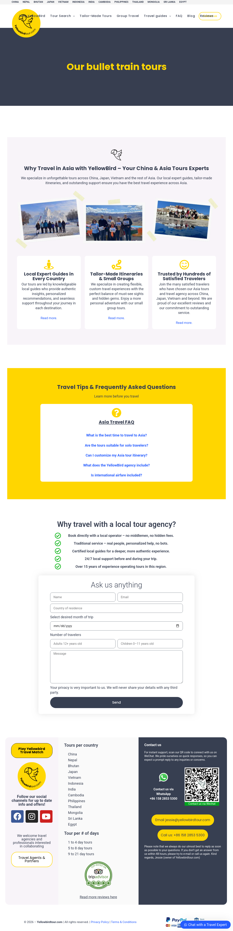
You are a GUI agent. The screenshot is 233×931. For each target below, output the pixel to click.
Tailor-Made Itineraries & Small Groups (116, 278)
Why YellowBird (32, 16)
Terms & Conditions (124, 916)
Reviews (207, 16)
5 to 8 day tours (80, 843)
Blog (191, 16)
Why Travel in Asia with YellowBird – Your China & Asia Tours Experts (117, 168)
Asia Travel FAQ (116, 422)
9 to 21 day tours (81, 848)
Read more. (49, 318)
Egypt (183, 2)
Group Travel (128, 16)
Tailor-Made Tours (96, 16)
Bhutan (38, 2)
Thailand (138, 2)
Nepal (26, 2)
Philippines (121, 2)
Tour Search (63, 16)
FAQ (179, 16)
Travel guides (158, 16)
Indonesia (78, 2)
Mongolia (154, 2)
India (91, 2)
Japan (50, 2)
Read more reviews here (98, 891)
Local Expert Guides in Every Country (49, 276)
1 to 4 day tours (80, 837)
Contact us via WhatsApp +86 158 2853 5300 (163, 794)
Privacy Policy (100, 916)
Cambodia (105, 2)
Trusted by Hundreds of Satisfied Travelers (184, 276)
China (15, 2)
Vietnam (63, 2)
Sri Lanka (169, 2)
